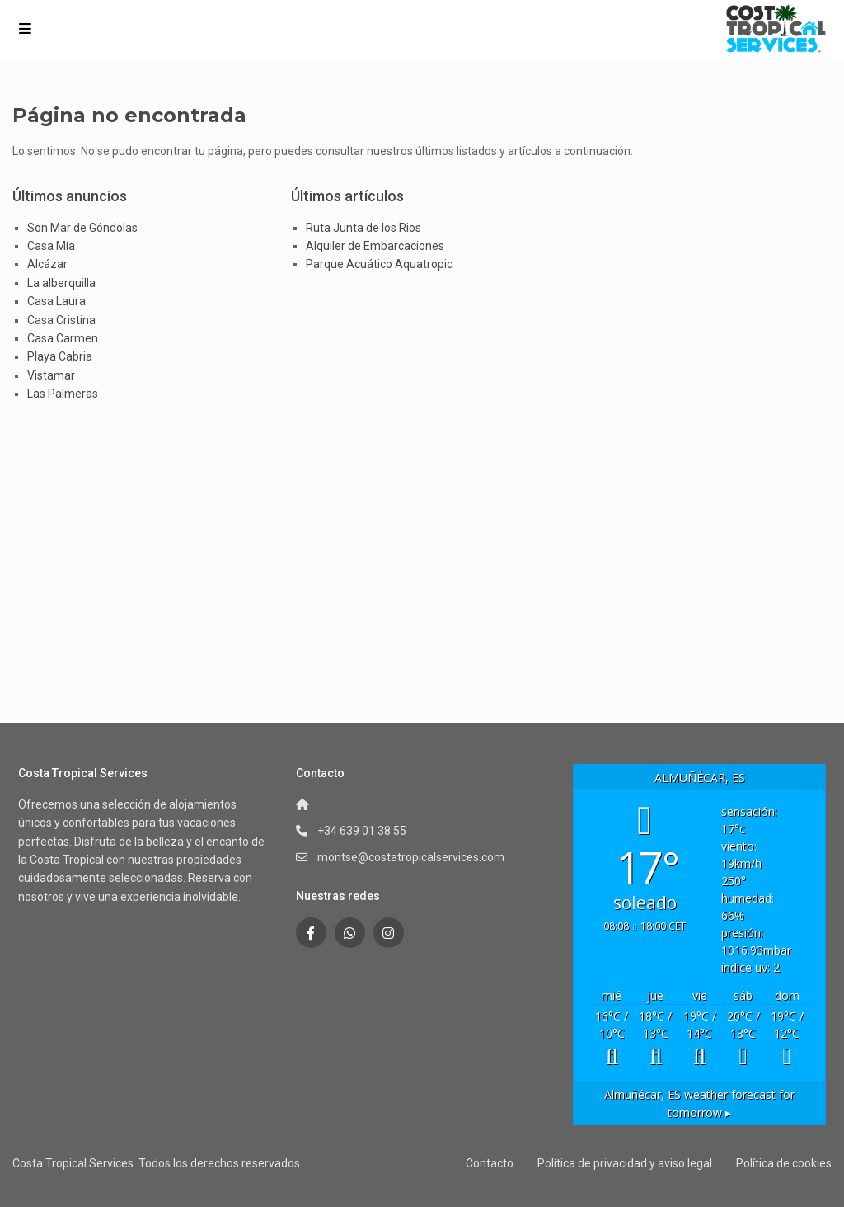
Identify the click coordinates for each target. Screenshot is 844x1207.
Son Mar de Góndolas (82, 227)
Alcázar (47, 264)
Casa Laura (56, 301)
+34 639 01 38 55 (361, 830)
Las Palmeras (62, 393)
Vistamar (51, 375)
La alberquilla (61, 283)
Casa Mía (51, 245)
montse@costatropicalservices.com (410, 857)
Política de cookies (784, 1163)
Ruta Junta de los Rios (363, 227)
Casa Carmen (62, 338)
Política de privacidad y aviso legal (624, 1163)
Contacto (489, 1163)
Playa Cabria (59, 356)
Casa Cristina (61, 320)
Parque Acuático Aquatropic (379, 264)
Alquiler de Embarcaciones (375, 245)
